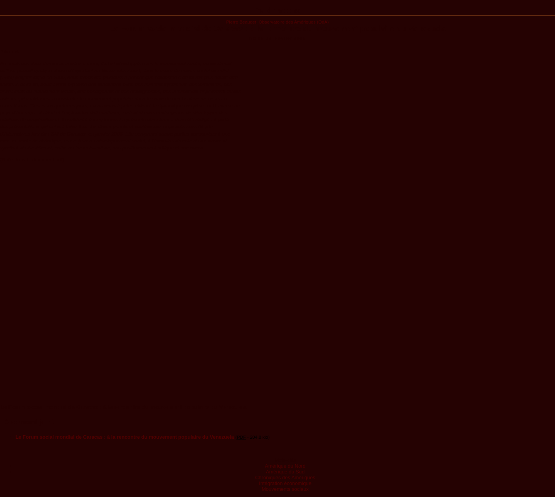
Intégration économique (285, 483)
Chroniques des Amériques (285, 477)
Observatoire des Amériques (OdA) (294, 21)
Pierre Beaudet (241, 21)
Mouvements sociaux (285, 489)
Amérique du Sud (285, 472)
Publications (278, 10)
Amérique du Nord (285, 466)
